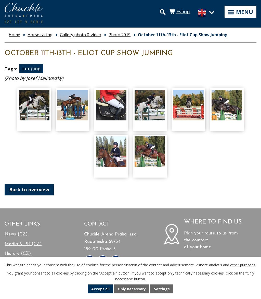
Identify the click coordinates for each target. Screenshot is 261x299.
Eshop (183, 11)
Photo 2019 (119, 35)
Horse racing (40, 35)
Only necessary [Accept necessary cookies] (132, 288)
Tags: (11, 69)
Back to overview (29, 189)
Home (14, 35)
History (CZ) (18, 253)
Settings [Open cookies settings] (162, 288)
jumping (31, 69)
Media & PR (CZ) (23, 244)
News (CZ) (16, 234)
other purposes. (243, 265)
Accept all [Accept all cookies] (100, 288)
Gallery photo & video (80, 35)
